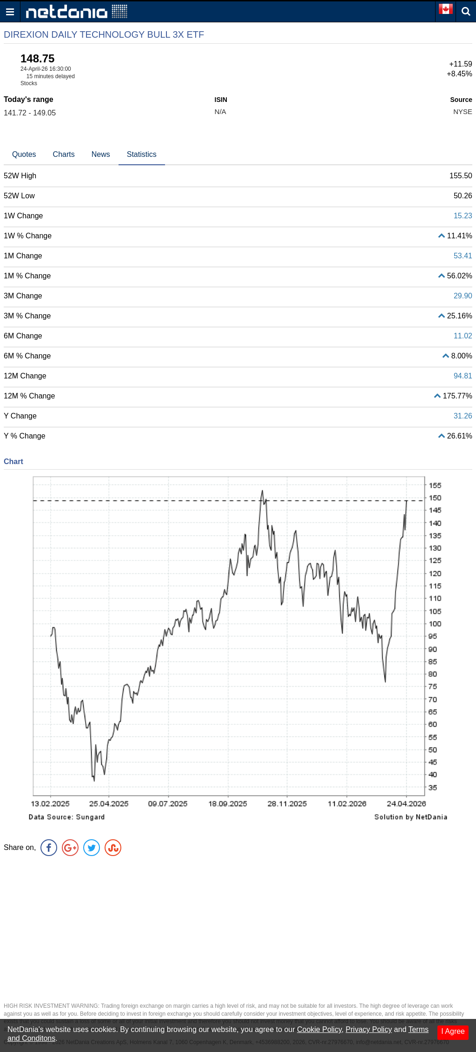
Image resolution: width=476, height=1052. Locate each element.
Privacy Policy (369, 1029)
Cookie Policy (319, 1029)
